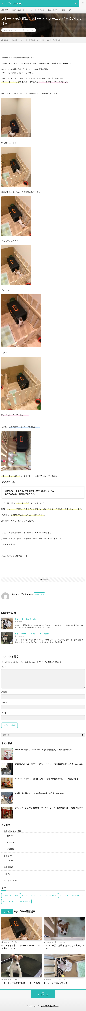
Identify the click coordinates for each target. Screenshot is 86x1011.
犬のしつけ (29, 30)
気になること (53, 10)
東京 (8, 842)
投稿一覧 (38, 594)
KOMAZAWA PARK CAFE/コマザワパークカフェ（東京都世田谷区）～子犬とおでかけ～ (49, 764)
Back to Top (43, 995)
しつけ (31, 10)
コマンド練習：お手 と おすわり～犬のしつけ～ (64, 947)
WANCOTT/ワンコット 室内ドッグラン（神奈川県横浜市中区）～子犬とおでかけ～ (47, 779)
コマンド (10, 860)
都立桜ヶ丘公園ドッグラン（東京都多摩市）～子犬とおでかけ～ (40, 793)
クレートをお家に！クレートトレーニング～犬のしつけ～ (20, 947)
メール (5, 702)
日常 (63, 10)
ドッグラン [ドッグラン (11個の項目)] (50, 895)
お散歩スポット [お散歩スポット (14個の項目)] (10, 895)
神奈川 (9, 849)
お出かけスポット (18, 10)
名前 (4, 692)
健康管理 (4, 10)
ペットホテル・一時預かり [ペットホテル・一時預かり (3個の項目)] (71, 895)
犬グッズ (41, 10)
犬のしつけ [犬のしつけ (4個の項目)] (8, 901)
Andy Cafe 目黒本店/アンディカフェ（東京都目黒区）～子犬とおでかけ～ (43, 750)
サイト (4, 713)
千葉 (8, 836)
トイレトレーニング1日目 (25, 619)
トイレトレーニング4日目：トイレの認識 (32, 633)
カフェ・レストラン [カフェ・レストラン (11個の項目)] (31, 895)
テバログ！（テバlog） (50, 1006)
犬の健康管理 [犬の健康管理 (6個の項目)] (23, 901)
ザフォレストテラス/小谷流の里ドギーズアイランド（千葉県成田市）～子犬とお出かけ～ (49, 808)
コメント (4, 667)
